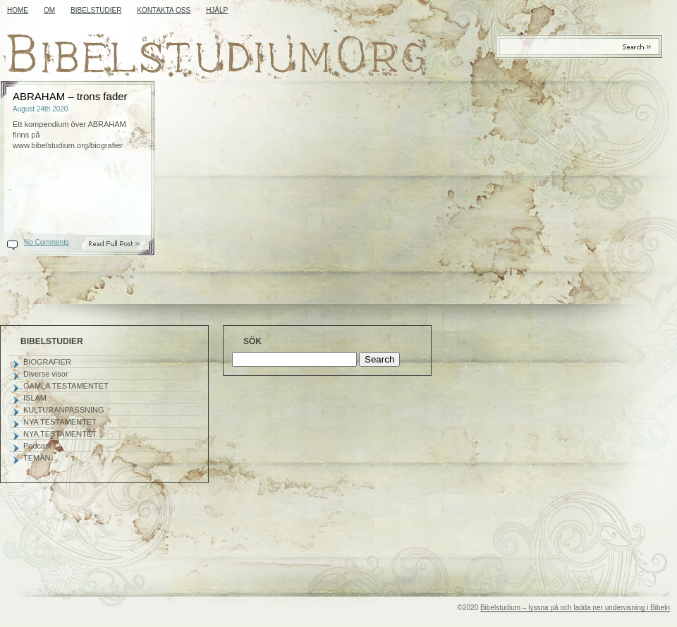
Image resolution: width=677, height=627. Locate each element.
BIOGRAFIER (47, 362)
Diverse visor (45, 374)
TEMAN (37, 457)
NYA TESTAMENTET (60, 422)
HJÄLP (217, 10)
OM (49, 10)
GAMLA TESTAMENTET (66, 386)
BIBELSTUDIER (96, 10)
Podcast (37, 446)
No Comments (46, 242)
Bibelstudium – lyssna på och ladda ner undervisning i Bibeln (575, 607)
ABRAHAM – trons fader (70, 96)
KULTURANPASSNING (63, 410)
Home (17, 10)
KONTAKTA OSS (163, 10)
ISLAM (35, 398)
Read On (121, 243)
